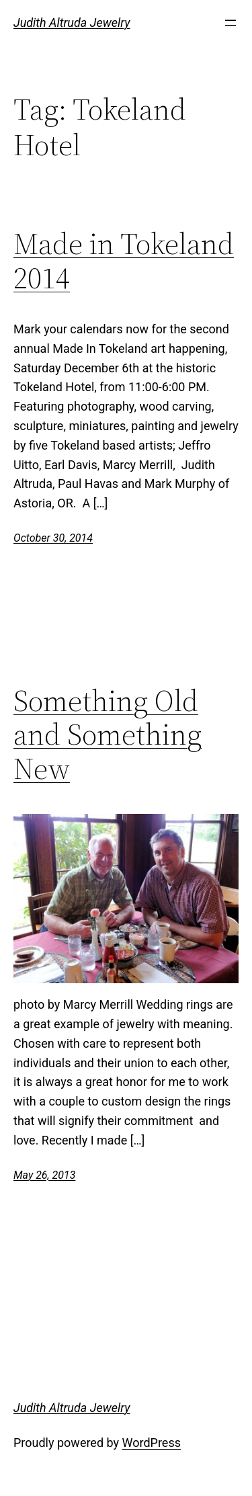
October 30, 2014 (53, 538)
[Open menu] (230, 23)
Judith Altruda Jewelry (71, 22)
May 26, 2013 (44, 1175)
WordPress (151, 1443)
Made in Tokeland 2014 (123, 261)
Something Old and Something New (107, 735)
